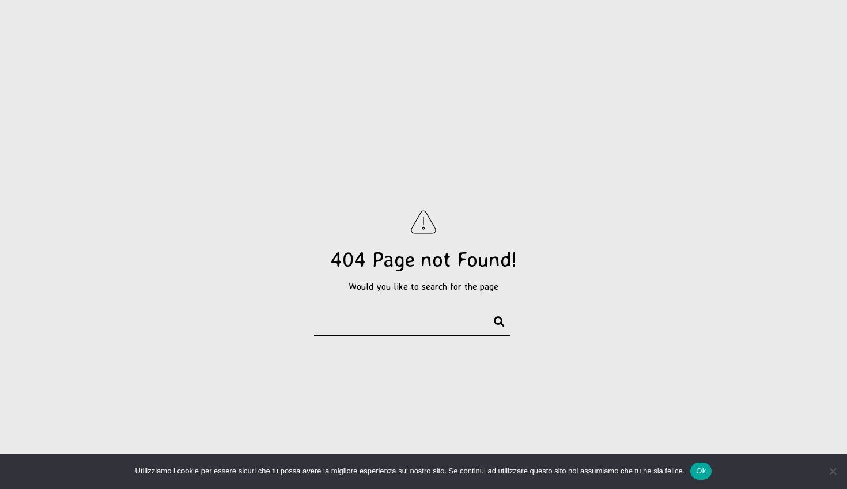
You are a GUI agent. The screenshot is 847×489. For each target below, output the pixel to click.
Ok (701, 471)
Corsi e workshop (627, 30)
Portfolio (126, 30)
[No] (832, 471)
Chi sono (705, 30)
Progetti (306, 29)
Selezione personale (214, 30)
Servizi (555, 30)
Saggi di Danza (492, 30)
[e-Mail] (802, 24)
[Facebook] (761, 24)
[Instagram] (782, 24)
